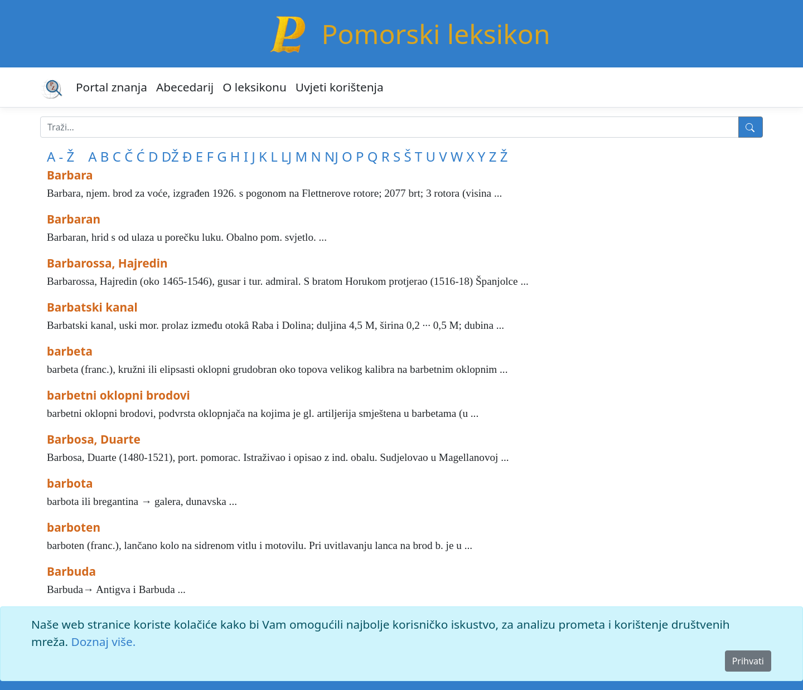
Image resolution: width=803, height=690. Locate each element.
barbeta (70, 351)
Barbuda (71, 571)
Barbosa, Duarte (94, 439)
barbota (70, 483)
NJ (331, 156)
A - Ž (60, 156)
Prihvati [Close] (748, 661)
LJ (286, 156)
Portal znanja (111, 87)
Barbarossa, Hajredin (107, 263)
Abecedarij (185, 87)
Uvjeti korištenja (340, 87)
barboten (73, 527)
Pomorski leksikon (435, 34)
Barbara (70, 175)
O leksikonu (254, 87)
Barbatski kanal (92, 307)
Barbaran (73, 219)
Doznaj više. (103, 641)
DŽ (170, 156)
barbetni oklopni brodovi (118, 395)
